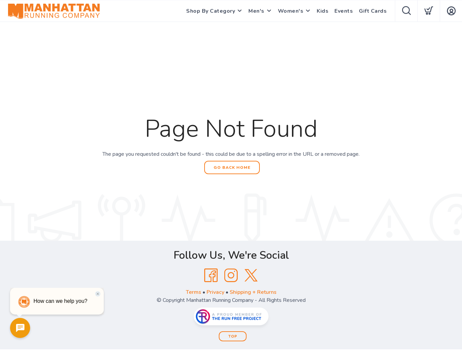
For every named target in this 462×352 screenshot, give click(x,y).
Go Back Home (232, 167)
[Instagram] (231, 275)
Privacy (215, 292)
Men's (256, 11)
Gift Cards (373, 11)
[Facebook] (211, 275)
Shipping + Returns (253, 292)
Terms (193, 292)
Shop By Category (210, 11)
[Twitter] (251, 275)
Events (343, 11)
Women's (291, 11)
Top (232, 336)
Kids (322, 11)
